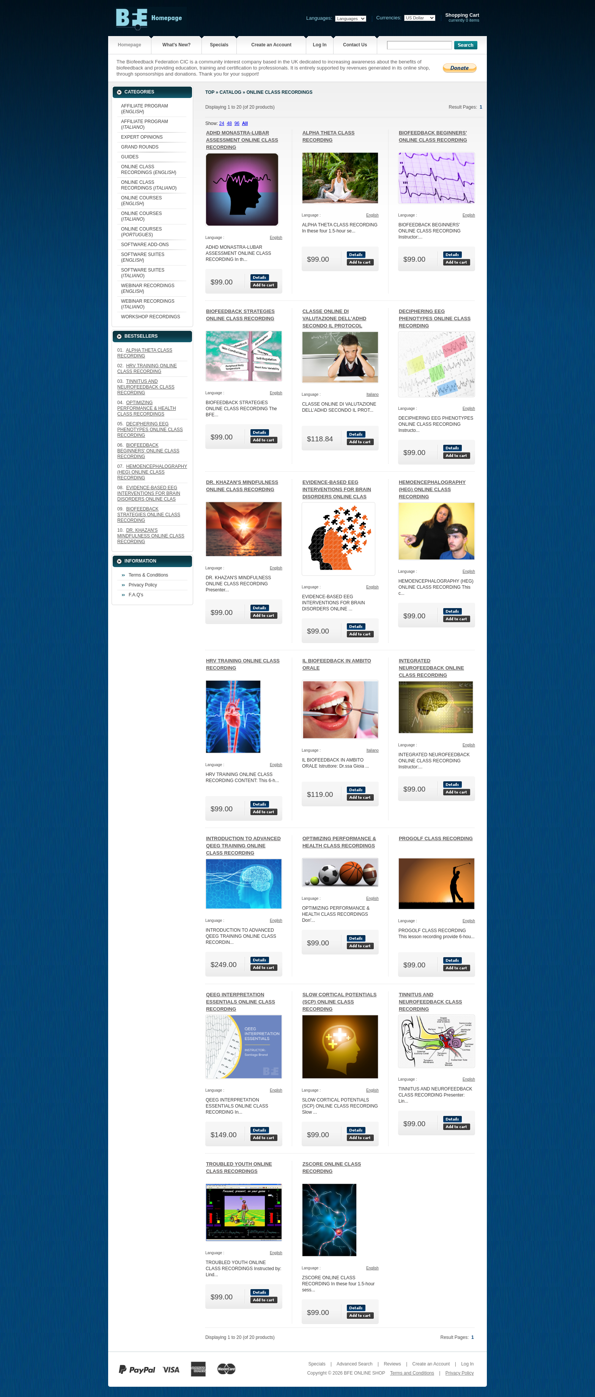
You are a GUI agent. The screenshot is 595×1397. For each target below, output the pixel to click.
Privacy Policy (143, 585)
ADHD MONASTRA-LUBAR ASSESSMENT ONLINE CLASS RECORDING (242, 140)
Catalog (231, 92)
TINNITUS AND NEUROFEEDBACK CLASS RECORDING (430, 1002)
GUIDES (130, 157)
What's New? (176, 44)
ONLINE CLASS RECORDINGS (279, 92)
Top (209, 92)
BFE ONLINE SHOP (364, 1373)
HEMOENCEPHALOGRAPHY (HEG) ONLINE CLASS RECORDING (432, 489)
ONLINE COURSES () (141, 200)
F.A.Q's (136, 594)
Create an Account (271, 44)
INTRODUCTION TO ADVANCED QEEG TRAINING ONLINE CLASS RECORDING (243, 846)
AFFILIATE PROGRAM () (144, 108)
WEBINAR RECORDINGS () (148, 288)
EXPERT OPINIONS (142, 137)
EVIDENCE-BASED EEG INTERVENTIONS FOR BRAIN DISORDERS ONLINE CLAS (336, 489)
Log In (319, 44)
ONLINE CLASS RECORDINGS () (148, 169)
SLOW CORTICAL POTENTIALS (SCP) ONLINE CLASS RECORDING (339, 1002)
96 (237, 123)
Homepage (129, 44)
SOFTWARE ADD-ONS (145, 244)
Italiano (373, 394)
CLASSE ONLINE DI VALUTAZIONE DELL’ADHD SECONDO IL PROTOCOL (334, 318)
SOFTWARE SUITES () (142, 257)
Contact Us (355, 44)
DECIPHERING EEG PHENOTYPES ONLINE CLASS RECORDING (435, 318)
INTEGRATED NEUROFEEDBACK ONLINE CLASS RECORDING (431, 668)
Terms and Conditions (412, 1373)
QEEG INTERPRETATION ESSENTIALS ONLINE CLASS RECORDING (240, 1002)
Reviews (392, 1364)
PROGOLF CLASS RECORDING (436, 838)
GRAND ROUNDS (140, 147)
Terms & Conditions (148, 575)
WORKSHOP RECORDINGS (150, 316)
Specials (219, 44)
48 (229, 123)
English (276, 237)
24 (221, 123)
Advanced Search (355, 1364)
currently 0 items (462, 17)
